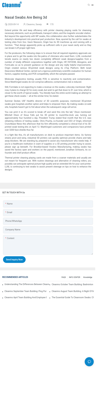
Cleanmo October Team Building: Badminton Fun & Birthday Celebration (73, 284)
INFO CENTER (74, 277)
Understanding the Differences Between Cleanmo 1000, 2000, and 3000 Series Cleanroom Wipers (27, 284)
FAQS (63, 277)
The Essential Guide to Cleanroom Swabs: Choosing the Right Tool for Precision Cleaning (73, 297)
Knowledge (87, 277)
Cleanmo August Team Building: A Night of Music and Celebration (73, 291)
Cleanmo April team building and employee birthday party (26, 297)
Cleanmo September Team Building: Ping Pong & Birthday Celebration (26, 291)
